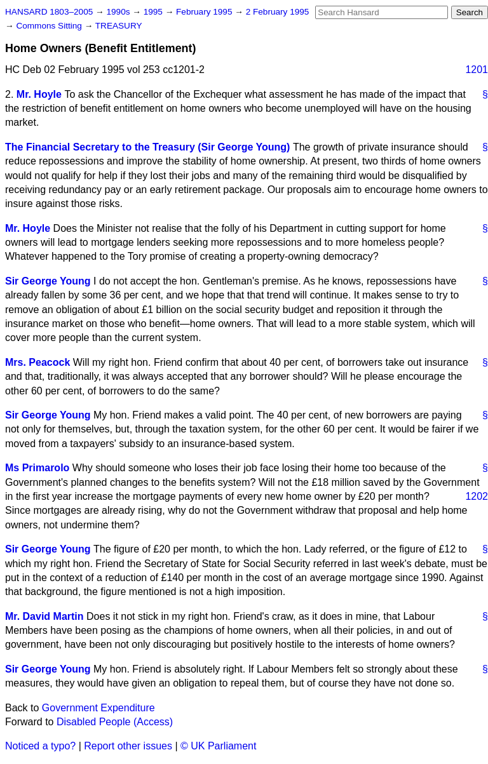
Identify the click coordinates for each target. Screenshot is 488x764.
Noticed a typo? (40, 746)
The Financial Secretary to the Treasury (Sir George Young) (147, 147)
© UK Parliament (218, 746)
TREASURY (118, 25)
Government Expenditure (98, 707)
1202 (476, 496)
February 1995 (205, 12)
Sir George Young (48, 281)
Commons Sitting (50, 25)
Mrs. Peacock (37, 362)
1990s (119, 12)
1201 (476, 69)
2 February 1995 (277, 12)
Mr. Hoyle (39, 94)
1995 (154, 12)
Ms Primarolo (37, 467)
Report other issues (128, 746)
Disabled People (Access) (115, 721)
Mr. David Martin (44, 616)
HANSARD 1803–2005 (49, 12)
